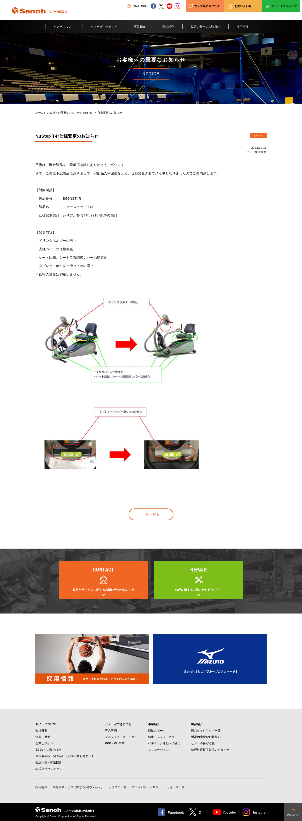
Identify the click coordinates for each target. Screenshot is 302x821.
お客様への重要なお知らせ (63, 112)
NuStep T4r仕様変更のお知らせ (102, 112)
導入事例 (111, 730)
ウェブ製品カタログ (207, 6)
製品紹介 (168, 26)
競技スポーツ (157, 730)
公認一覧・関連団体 (48, 762)
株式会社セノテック (48, 768)
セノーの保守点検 (203, 743)
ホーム (39, 112)
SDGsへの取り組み (48, 749)
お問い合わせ (243, 6)
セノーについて (64, 26)
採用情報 (242, 26)
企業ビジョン (44, 743)
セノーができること (104, 26)
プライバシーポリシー (146, 787)
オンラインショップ (284, 6)
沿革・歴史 (42, 737)
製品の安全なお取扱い (205, 26)
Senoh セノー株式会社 (39, 17)
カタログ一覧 (117, 787)
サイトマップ (176, 787)
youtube (169, 6)
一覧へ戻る (151, 514)
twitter (161, 6)
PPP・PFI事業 (115, 743)
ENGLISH (136, 6)
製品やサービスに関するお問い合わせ (78, 787)
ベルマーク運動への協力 (164, 743)
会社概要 (41, 730)
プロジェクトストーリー (121, 737)
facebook (153, 6)
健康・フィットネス (161, 737)
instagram (177, 6)
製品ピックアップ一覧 (206, 730)
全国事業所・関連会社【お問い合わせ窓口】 (64, 756)
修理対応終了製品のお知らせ (210, 749)
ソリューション (158, 749)
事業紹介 (140, 26)
